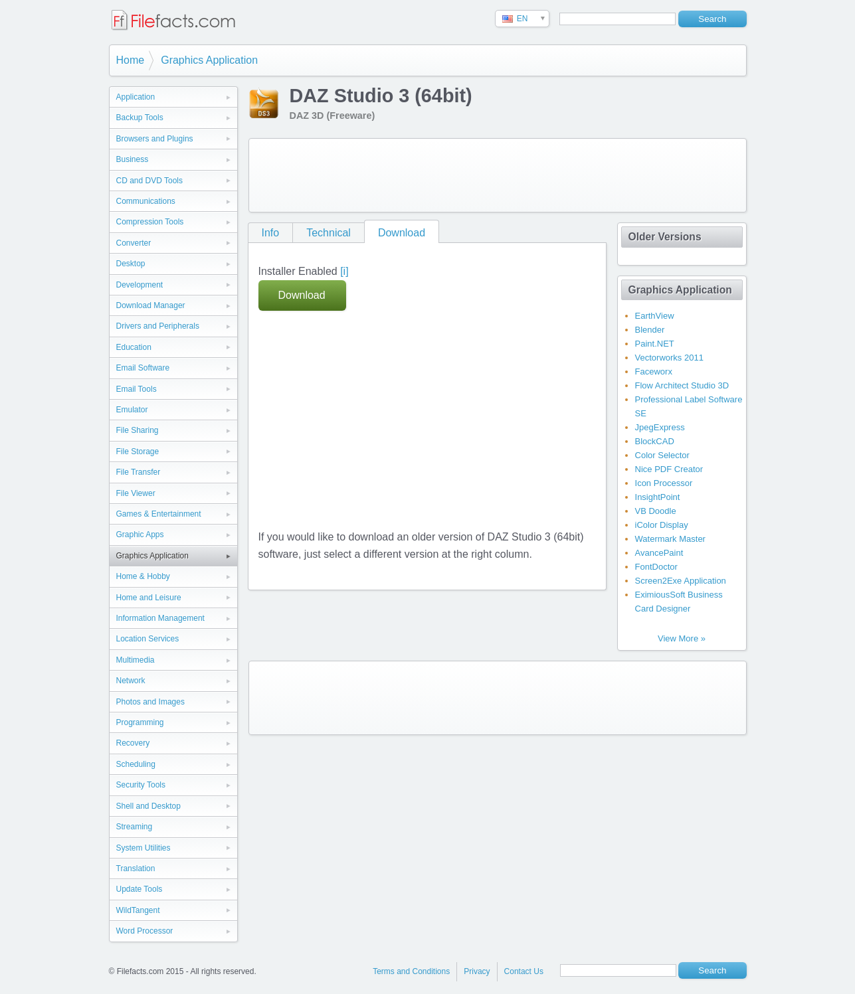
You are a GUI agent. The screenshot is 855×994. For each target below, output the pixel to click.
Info (271, 232)
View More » (682, 638)
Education (133, 347)
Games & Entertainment (158, 514)
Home (130, 60)
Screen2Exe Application (680, 581)
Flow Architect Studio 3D (682, 385)
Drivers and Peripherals (157, 326)
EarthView (654, 316)
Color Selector (662, 455)
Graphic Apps (140, 534)
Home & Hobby (143, 576)
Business (132, 159)
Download (401, 232)
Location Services (147, 638)
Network (130, 680)
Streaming (134, 826)
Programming (140, 722)
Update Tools (139, 889)
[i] (344, 271)
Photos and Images (150, 701)
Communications (145, 201)
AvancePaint (659, 553)
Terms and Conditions (411, 971)
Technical (328, 232)
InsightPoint (657, 497)
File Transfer (138, 472)
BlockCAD (654, 441)
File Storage (137, 451)
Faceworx (653, 371)
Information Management (160, 618)
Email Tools (136, 389)
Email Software (143, 368)
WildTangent (138, 910)
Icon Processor (664, 483)
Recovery (133, 743)
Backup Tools (139, 117)
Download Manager (150, 305)
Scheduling (135, 764)
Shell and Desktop (148, 806)
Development (139, 285)
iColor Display (661, 525)
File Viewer (135, 493)
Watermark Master (670, 539)
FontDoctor (656, 567)
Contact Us (523, 971)
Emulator (132, 409)
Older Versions (665, 236)
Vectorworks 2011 (669, 358)
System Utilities (143, 848)
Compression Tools (150, 221)
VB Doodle (655, 511)
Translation (135, 868)
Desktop (130, 263)
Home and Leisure (148, 597)
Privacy (477, 971)
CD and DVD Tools (149, 180)
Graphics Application (209, 60)
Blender (650, 330)
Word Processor (144, 931)
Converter (133, 243)
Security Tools (140, 784)
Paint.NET (654, 344)
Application (135, 97)
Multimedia (135, 660)
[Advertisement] (497, 175)
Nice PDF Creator (669, 469)
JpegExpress (660, 427)
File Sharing (137, 430)
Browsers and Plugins (154, 138)
